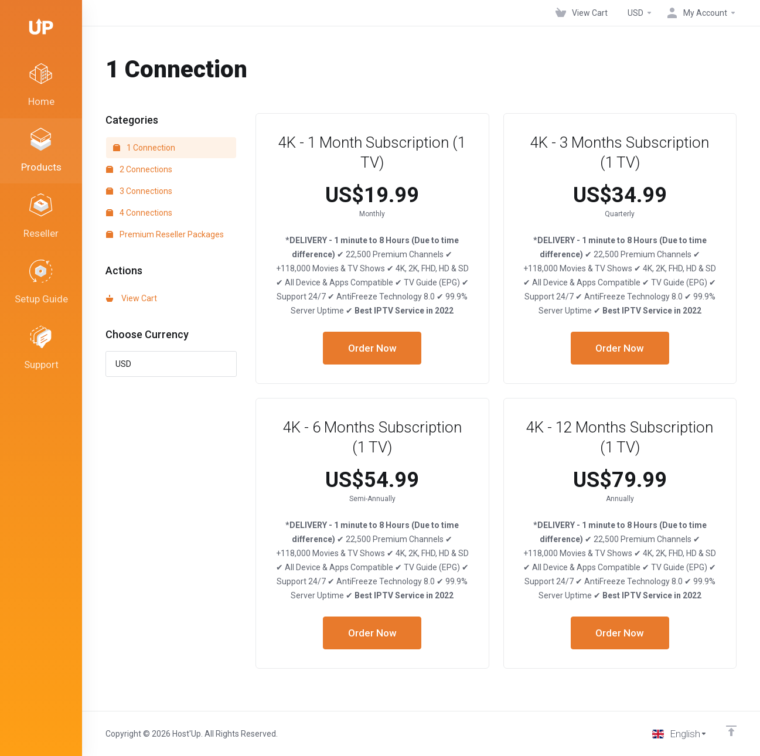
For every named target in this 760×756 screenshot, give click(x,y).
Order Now (372, 348)
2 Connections (139, 169)
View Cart (131, 298)
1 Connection (144, 147)
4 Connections (139, 212)
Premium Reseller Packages (165, 234)
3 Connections (139, 191)
